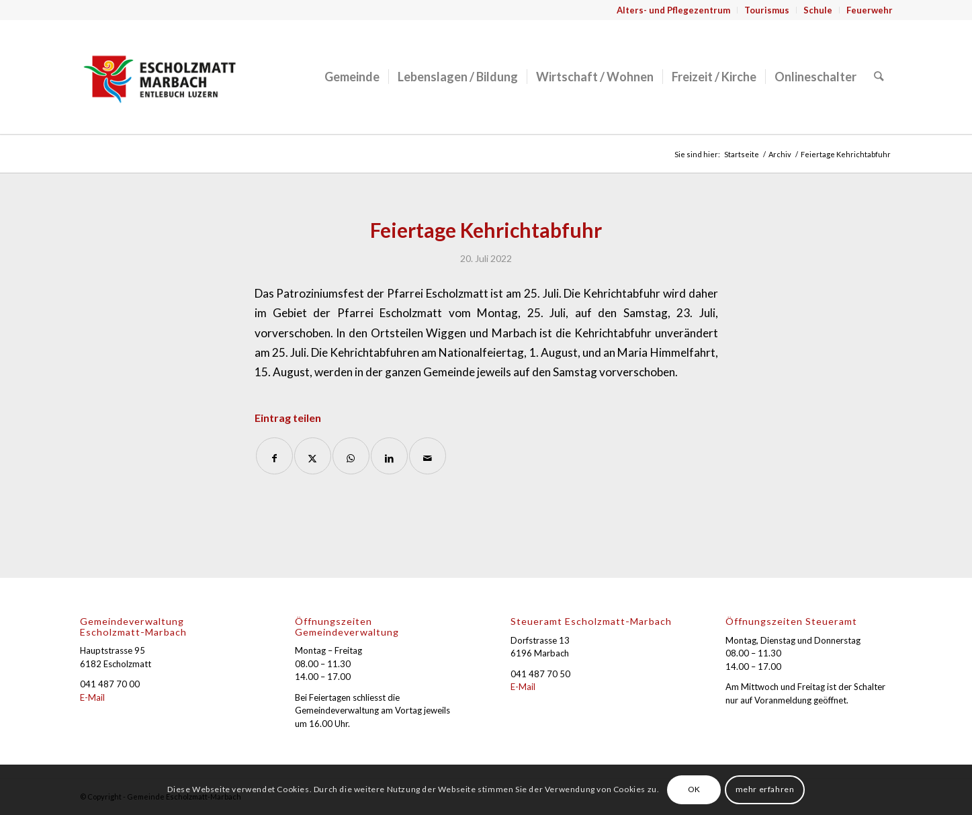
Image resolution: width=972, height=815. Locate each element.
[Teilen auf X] (312, 455)
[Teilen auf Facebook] (274, 455)
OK (694, 789)
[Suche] (878, 76)
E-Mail (92, 697)
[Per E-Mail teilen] (427, 455)
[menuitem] (674, 10)
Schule (817, 10)
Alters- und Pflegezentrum (673, 10)
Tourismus (766, 10)
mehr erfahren (765, 789)
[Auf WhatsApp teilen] (351, 455)
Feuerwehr (869, 10)
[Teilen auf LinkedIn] (389, 455)
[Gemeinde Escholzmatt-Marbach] (160, 76)
